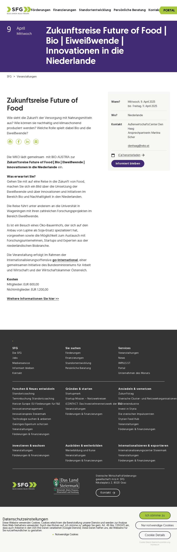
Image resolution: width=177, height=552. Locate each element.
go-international (65, 260)
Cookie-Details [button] (145, 542)
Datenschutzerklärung (161, 542)
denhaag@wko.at (138, 146)
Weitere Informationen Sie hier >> (33, 299)
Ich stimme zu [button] (155, 515)
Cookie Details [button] (155, 535)
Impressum (154, 545)
